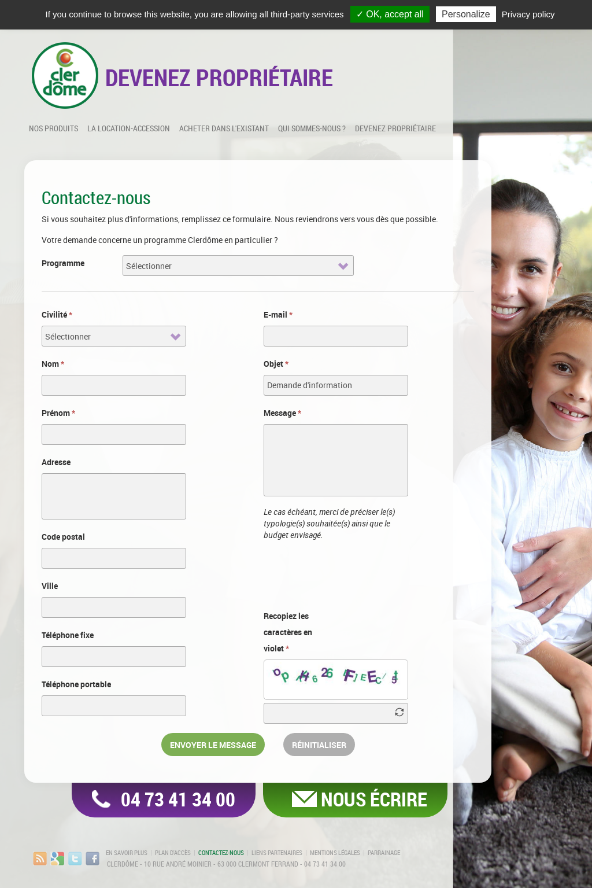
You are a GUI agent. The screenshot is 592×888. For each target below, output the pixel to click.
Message (282, 412)
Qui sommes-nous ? (312, 128)
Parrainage (384, 853)
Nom (53, 363)
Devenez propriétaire (395, 128)
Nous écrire (374, 799)
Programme (63, 262)
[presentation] (351, 573)
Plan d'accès (173, 853)
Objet (276, 363)
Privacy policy (528, 14)
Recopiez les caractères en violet (288, 632)
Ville (50, 585)
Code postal (63, 536)
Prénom (58, 412)
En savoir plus (126, 853)
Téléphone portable (76, 684)
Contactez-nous (221, 853)
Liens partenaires (276, 853)
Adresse (56, 461)
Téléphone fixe (68, 634)
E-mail (278, 314)
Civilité (57, 314)
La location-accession (128, 128)
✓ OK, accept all (390, 14)
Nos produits (53, 128)
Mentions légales (335, 853)
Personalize (466, 14)
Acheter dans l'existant (224, 128)
